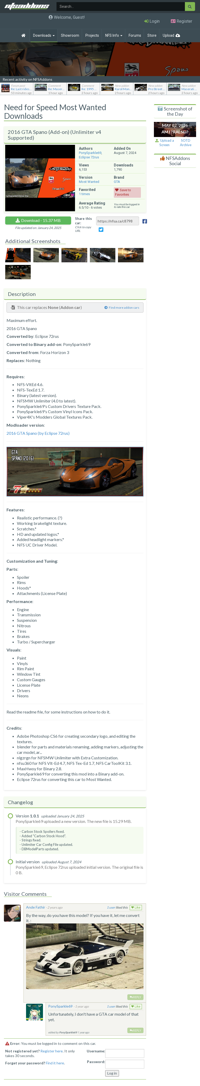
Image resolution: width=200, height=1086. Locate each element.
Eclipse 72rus (89, 157)
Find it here (55, 1063)
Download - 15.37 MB (41, 220)
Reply (135, 997)
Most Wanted (89, 182)
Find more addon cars (121, 307)
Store (152, 35)
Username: (96, 1051)
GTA (117, 182)
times (84, 194)
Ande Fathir (35, 907)
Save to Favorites (123, 192)
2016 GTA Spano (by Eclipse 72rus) (38, 433)
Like (135, 907)
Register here (51, 1051)
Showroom (70, 35)
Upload (168, 35)
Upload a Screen (164, 142)
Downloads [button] (44, 35)
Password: (96, 1061)
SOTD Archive (185, 142)
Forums (135, 35)
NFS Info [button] (113, 35)
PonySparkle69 (90, 153)
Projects (92, 35)
